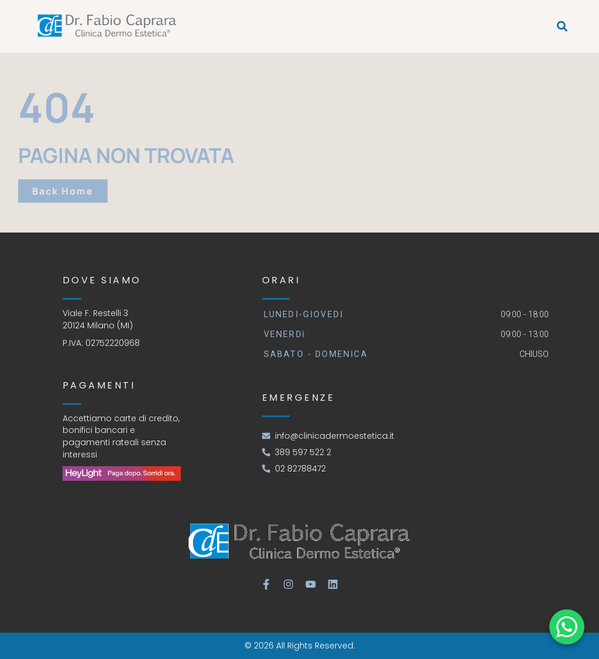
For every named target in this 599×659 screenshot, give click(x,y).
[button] (562, 26)
